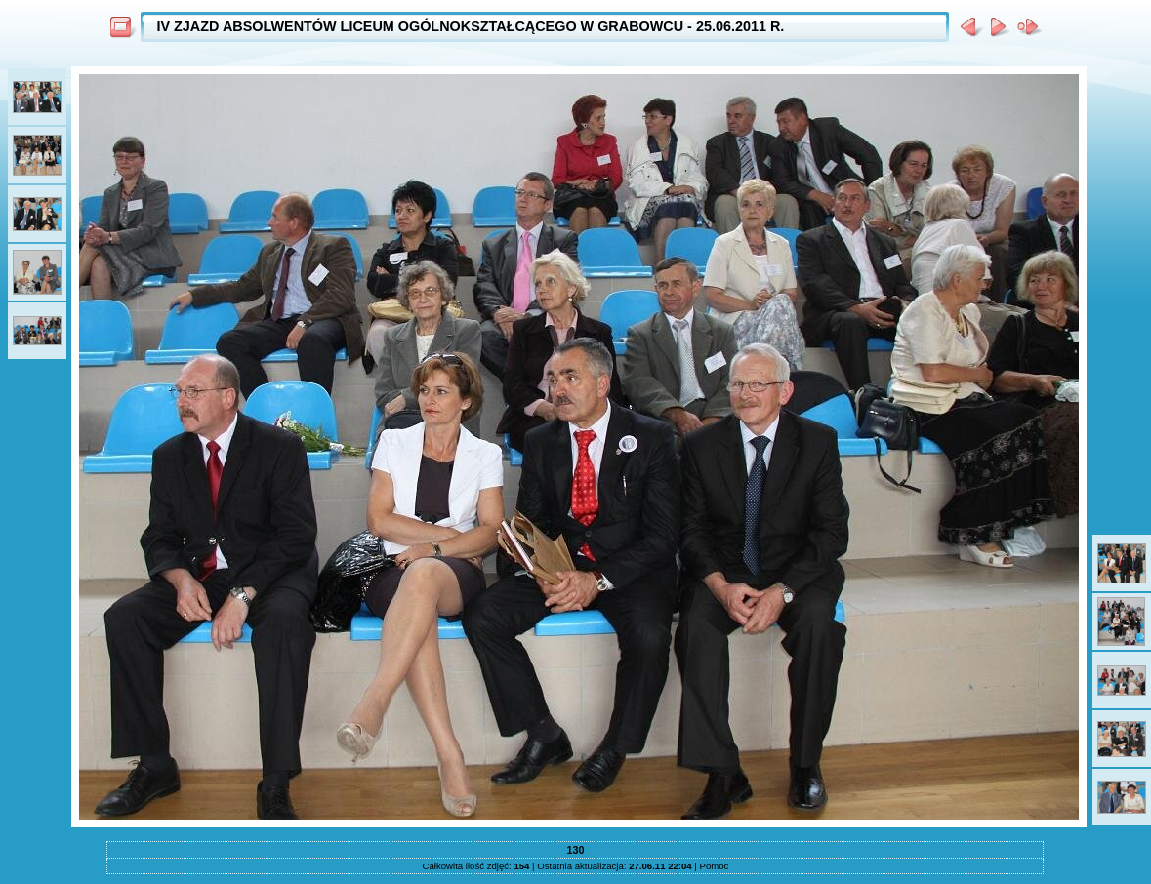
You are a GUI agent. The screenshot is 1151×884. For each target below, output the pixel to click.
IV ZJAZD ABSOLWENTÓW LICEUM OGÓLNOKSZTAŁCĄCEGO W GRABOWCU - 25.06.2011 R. (470, 26)
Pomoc (714, 866)
